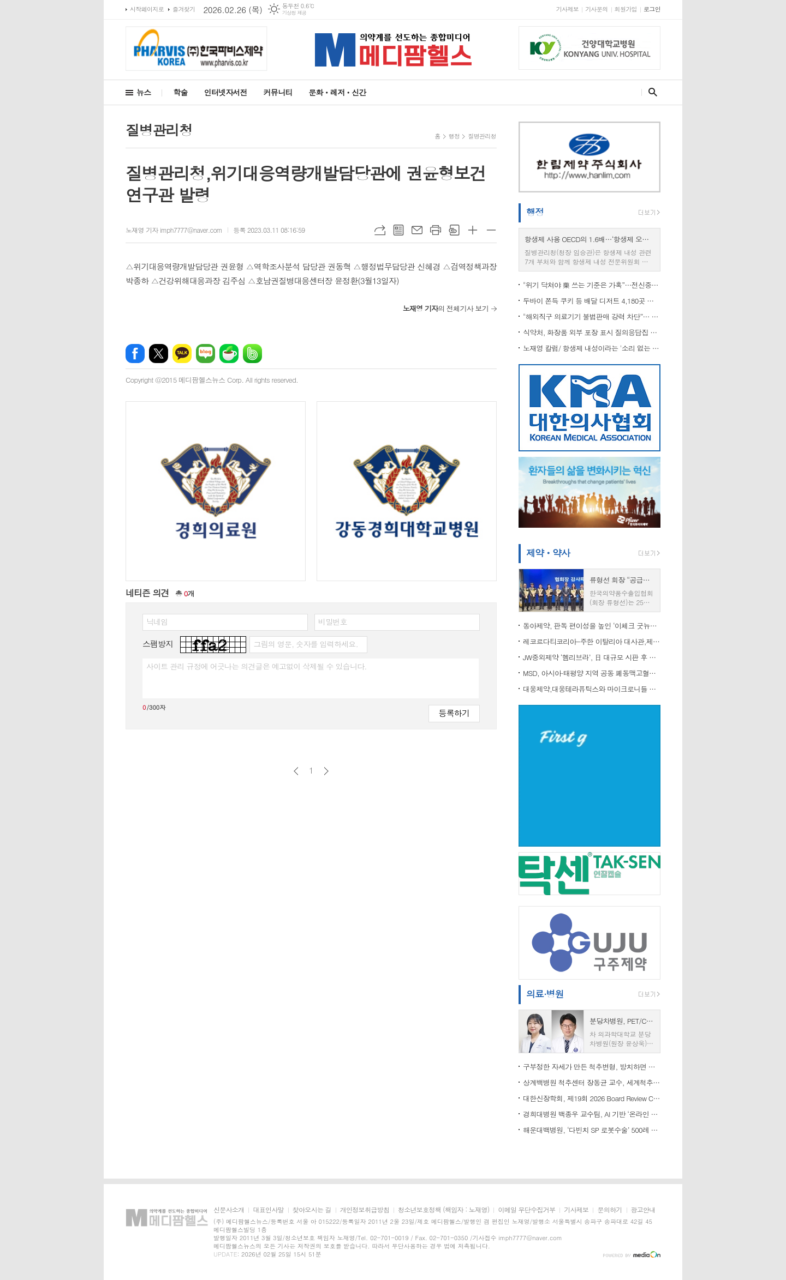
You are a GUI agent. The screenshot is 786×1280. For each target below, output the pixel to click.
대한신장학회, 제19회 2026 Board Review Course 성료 (591, 1098)
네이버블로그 (205, 353)
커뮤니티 (278, 92)
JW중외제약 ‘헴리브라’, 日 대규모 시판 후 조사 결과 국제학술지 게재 (591, 657)
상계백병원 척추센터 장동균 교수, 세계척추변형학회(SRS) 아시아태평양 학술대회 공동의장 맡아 (591, 1082)
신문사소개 (228, 1210)
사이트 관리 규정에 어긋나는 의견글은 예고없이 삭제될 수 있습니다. (256, 666)
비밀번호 (332, 621)
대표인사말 (268, 1210)
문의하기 (609, 1210)
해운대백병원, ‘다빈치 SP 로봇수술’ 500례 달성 (591, 1130)
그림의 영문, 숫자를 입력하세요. (305, 644)
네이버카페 (229, 353)
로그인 (652, 9)
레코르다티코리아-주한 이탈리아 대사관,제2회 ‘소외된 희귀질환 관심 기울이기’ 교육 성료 (591, 641)
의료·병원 (545, 993)
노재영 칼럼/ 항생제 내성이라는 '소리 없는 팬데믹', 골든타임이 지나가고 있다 (591, 348)
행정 (454, 136)
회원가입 (626, 9)
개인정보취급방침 (364, 1210)
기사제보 (567, 9)
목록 (398, 230)
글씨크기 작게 (491, 230)
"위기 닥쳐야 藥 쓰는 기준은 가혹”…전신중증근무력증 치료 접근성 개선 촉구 (591, 285)
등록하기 (454, 713)
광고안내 (643, 1210)
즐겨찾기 (183, 9)
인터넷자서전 (225, 92)
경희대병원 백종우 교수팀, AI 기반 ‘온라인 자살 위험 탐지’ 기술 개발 (591, 1114)
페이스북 (135, 353)
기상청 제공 (294, 12)
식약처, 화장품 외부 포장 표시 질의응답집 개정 (591, 332)
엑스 (158, 353)
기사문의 (596, 9)
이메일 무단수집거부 (526, 1210)
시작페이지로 (147, 9)
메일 (417, 230)
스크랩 (454, 230)
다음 (326, 771)
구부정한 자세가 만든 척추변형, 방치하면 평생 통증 (591, 1066)
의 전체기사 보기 (446, 308)
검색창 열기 (650, 92)
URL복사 (379, 230)
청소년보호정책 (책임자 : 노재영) (443, 1210)
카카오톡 (182, 353)
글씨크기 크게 (472, 230)
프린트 (435, 230)
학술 (180, 92)
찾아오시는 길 (312, 1210)
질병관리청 (482, 136)
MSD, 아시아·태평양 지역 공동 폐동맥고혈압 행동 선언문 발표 (591, 673)
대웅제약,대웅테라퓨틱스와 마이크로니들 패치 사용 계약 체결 (591, 689)
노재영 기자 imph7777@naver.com (174, 229)
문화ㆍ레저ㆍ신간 (337, 92)
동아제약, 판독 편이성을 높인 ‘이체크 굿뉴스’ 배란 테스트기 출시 (591, 625)
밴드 (252, 353)
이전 (296, 771)
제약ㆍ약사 (548, 552)
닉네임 (157, 621)
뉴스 (143, 92)
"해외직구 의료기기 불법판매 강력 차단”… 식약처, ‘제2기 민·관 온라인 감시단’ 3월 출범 (591, 316)
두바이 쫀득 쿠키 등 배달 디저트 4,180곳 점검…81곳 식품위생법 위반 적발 (591, 300)
